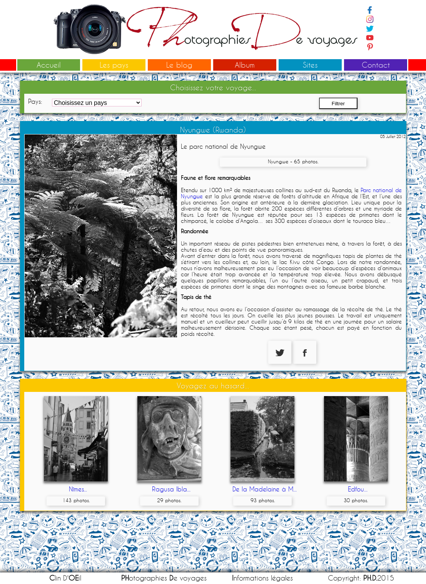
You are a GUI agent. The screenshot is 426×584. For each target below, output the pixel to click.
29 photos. (169, 500)
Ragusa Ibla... (171, 489)
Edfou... (358, 489)
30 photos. (356, 500)
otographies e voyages (164, 578)
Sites (310, 64)
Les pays (114, 64)
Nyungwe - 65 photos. (293, 161)
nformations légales (262, 578)
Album (245, 64)
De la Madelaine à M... (264, 489)
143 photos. (76, 500)
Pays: (35, 101)
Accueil (49, 64)
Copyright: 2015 (361, 578)
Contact (376, 64)
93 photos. (263, 500)
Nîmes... (78, 489)
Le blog (179, 64)
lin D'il (65, 578)
